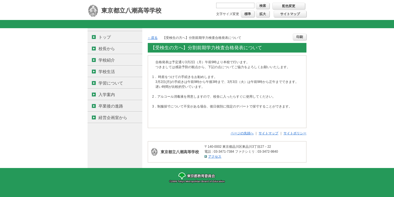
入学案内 (107, 94)
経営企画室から (113, 117)
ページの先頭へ (242, 133)
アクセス (214, 156)
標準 (247, 14)
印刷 (299, 37)
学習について (111, 83)
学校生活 (107, 71)
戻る (154, 38)
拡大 (262, 14)
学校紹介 (107, 60)
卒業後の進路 (111, 106)
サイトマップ (290, 14)
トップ (105, 37)
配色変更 (288, 6)
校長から (107, 48)
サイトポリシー (294, 133)
